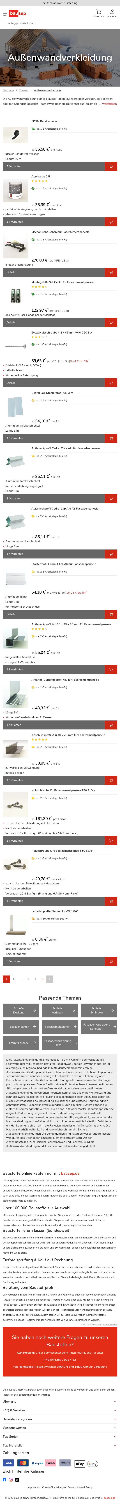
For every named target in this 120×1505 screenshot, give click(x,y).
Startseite (8, 90)
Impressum (33, 1487)
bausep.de (109, 1498)
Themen (23, 90)
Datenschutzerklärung (80, 1487)
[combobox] (60, 23)
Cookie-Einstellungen (54, 1487)
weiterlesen (109, 104)
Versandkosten (110, 1324)
